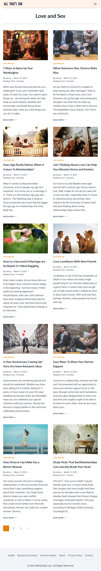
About (62, 555)
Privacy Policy (76, 555)
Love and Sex (9, 64)
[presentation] (25, 45)
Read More (10, 120)
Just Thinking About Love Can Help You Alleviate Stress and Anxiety (73, 169)
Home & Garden (48, 555)
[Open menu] (95, 4)
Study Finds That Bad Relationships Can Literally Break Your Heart (71, 472)
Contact (90, 555)
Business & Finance (27, 555)
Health (10, 555)
